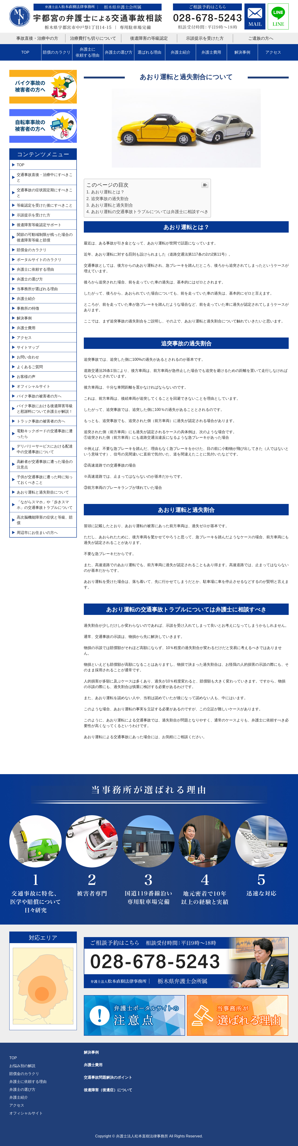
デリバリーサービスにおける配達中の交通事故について (45, 449)
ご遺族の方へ (260, 38)
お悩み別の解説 (22, 1066)
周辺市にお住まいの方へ (37, 533)
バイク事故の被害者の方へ (39, 396)
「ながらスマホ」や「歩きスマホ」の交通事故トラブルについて (45, 505)
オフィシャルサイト (33, 386)
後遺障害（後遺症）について (108, 1090)
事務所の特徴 (28, 308)
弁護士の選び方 (118, 52)
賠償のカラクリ (57, 52)
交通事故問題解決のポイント (108, 1077)
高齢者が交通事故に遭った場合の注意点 (45, 464)
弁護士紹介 (180, 52)
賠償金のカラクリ (32, 250)
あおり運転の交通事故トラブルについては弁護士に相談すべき (149, 211)
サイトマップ (28, 347)
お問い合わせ (28, 357)
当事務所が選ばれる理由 (37, 289)
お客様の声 (26, 377)
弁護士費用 (211, 52)
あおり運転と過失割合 (112, 205)
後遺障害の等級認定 (149, 38)
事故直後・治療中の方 (37, 38)
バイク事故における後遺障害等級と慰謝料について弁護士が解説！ (45, 408)
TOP (25, 52)
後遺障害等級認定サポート (39, 225)
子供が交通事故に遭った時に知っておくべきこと (45, 479)
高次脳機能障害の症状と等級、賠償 (45, 520)
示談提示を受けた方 (205, 38)
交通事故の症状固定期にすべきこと (45, 193)
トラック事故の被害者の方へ (41, 421)
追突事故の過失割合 (110, 198)
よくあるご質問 (30, 367)
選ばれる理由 (149, 52)
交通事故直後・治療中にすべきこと (45, 177)
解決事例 (242, 52)
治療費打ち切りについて (93, 38)
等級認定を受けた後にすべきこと (45, 205)
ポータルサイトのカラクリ (39, 260)
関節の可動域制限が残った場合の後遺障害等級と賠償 (45, 237)
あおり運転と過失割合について (43, 492)
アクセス (273, 52)
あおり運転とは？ (108, 192)
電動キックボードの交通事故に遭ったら (45, 433)
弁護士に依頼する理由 (87, 52)
